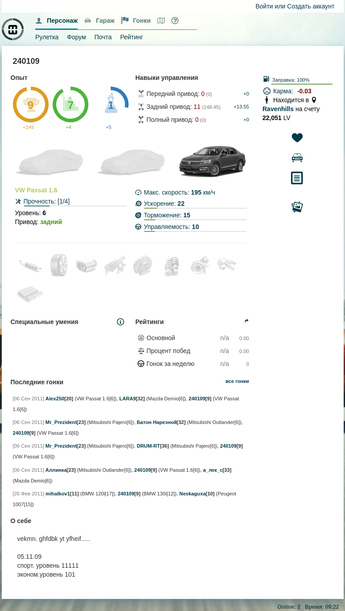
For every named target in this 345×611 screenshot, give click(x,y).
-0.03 (304, 91)
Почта (103, 37)
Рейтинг (131, 37)
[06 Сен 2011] (28, 398)
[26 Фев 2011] (28, 493)
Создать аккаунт (310, 6)
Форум (76, 37)
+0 (246, 93)
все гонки (237, 381)
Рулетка (46, 37)
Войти (264, 6)
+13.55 (241, 106)
